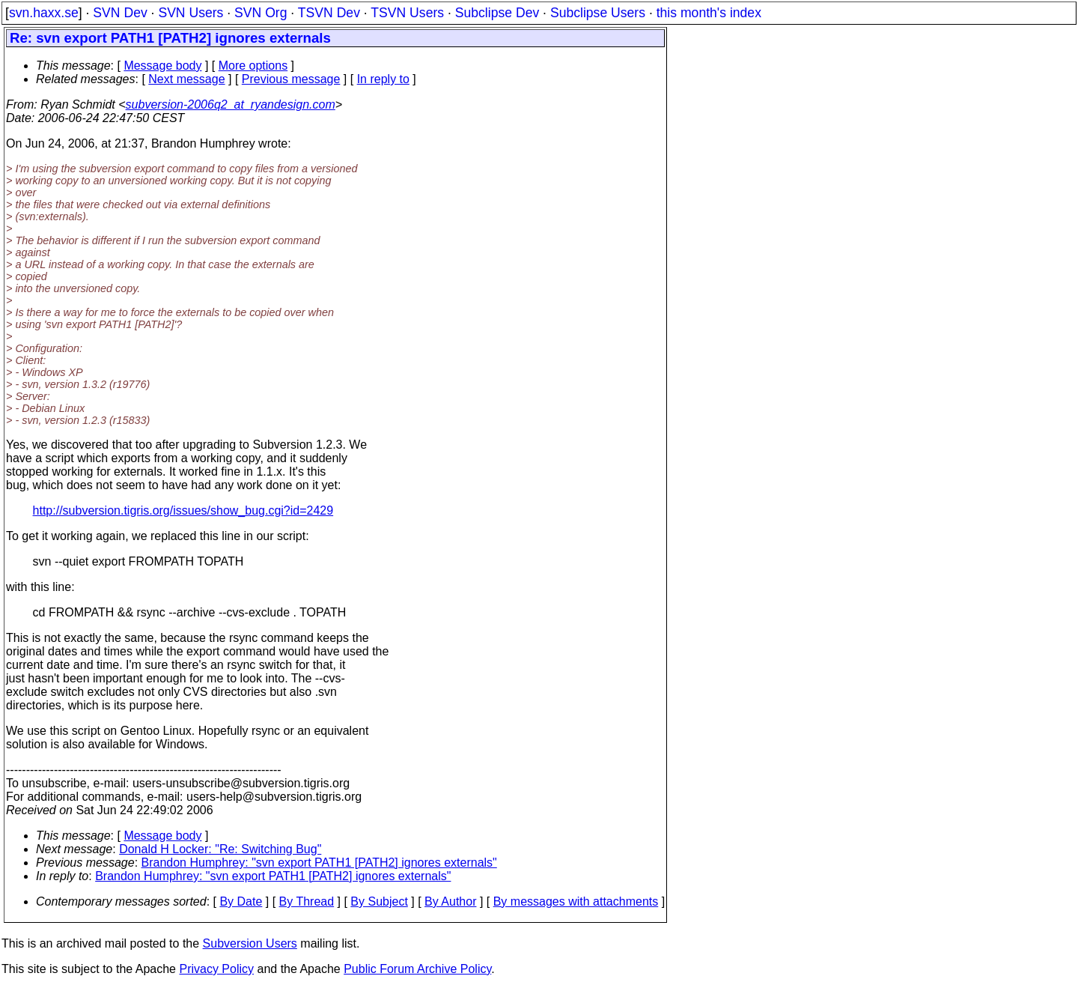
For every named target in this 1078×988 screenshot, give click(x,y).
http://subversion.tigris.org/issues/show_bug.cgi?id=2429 (183, 510)
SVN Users (190, 12)
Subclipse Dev (497, 12)
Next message (186, 79)
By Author (450, 901)
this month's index (709, 12)
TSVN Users (407, 12)
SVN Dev (120, 12)
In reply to (383, 79)
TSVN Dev (329, 12)
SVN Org (260, 12)
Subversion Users (250, 943)
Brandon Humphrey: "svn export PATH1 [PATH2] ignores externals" (319, 862)
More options (253, 65)
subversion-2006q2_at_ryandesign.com (230, 104)
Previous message (291, 79)
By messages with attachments (576, 901)
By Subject (378, 901)
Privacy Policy (216, 969)
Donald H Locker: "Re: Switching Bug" (220, 849)
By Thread (307, 901)
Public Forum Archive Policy (417, 969)
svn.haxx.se (44, 12)
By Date (240, 901)
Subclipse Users (597, 12)
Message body (162, 65)
